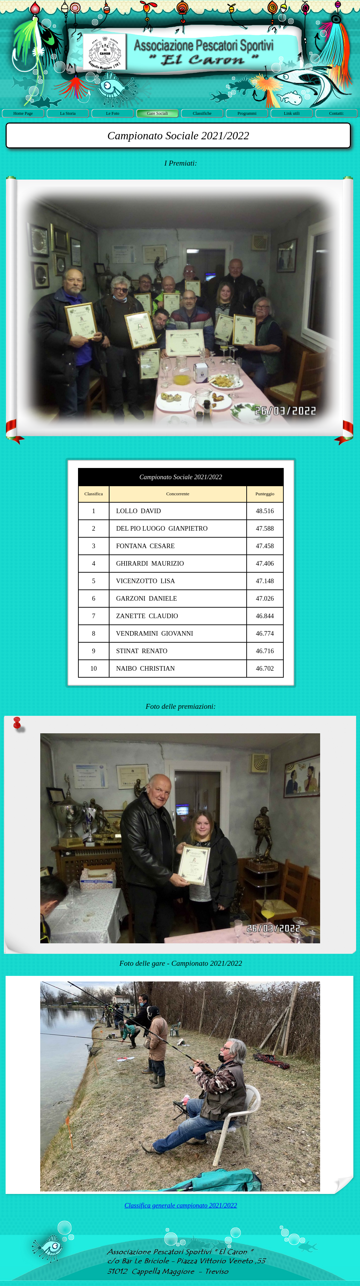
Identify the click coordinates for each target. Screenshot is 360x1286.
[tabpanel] (178, 135)
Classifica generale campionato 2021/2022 (181, 1205)
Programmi (247, 113)
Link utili (292, 113)
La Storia (68, 113)
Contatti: (336, 113)
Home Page (23, 113)
